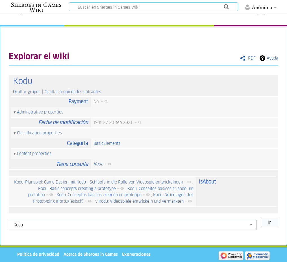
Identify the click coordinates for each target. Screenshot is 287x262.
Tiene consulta (72, 164)
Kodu (22, 81)
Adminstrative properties (40, 112)
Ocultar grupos (26, 91)
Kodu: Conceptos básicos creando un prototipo (99, 194)
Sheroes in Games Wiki (36, 7)
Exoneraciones (136, 254)
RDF (252, 58)
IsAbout (207, 181)
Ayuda (272, 58)
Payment (78, 101)
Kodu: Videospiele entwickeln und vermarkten (141, 201)
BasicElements (107, 143)
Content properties (34, 153)
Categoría (77, 143)
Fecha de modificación (63, 122)
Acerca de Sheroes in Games (91, 254)
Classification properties (39, 133)
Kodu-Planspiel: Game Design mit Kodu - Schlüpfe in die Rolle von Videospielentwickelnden (98, 182)
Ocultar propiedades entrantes (73, 91)
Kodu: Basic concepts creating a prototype (77, 188)
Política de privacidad (38, 254)
